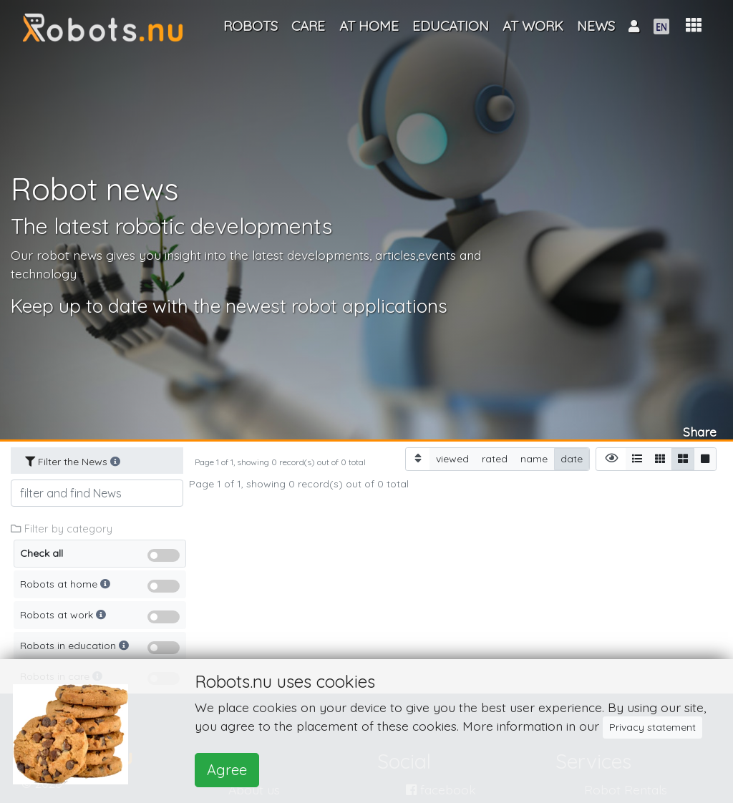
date (571, 458)
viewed (452, 458)
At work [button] (533, 25)
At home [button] (369, 25)
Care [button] (308, 25)
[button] (693, 25)
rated (495, 458)
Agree (227, 770)
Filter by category (61, 528)
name (534, 458)
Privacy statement (652, 727)
